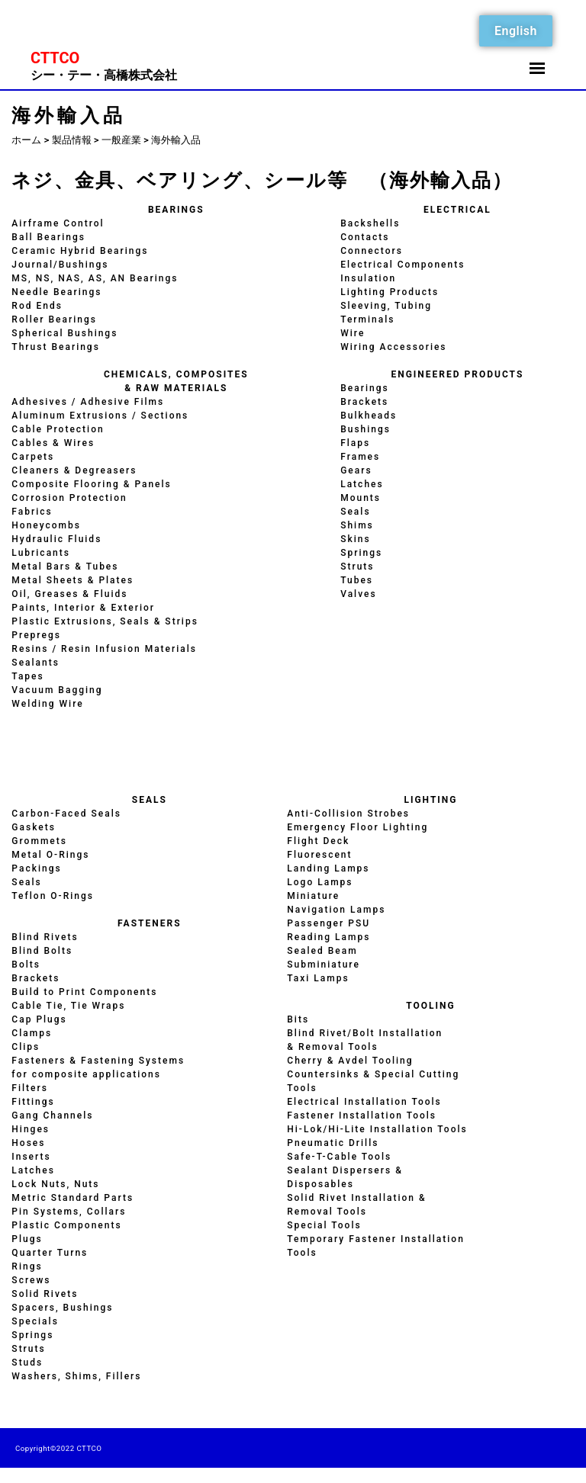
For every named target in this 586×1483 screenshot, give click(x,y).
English (515, 31)
